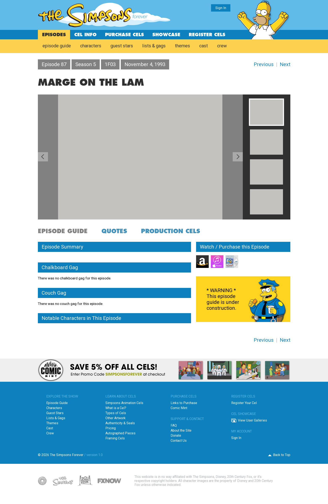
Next (285, 64)
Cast (49, 428)
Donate (176, 436)
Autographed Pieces (120, 433)
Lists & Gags (55, 418)
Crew (50, 433)
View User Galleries (252, 420)
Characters (54, 408)
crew (222, 45)
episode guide (56, 45)
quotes (114, 231)
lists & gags (154, 45)
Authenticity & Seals (120, 423)
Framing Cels (115, 438)
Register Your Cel (244, 403)
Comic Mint (179, 408)
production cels (170, 231)
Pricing (110, 428)
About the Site (181, 430)
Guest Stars (55, 413)
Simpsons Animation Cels (124, 403)
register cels (207, 34)
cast (203, 45)
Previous (264, 64)
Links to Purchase (184, 403)
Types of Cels (115, 413)
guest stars (121, 45)
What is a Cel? (115, 408)
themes (182, 45)
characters (90, 45)
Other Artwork (115, 418)
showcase (166, 34)
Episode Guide (57, 403)
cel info (85, 34)
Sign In (220, 8)
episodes (54, 34)
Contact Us (179, 441)
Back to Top (281, 455)
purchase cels (124, 34)
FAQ (174, 425)
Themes (52, 423)
